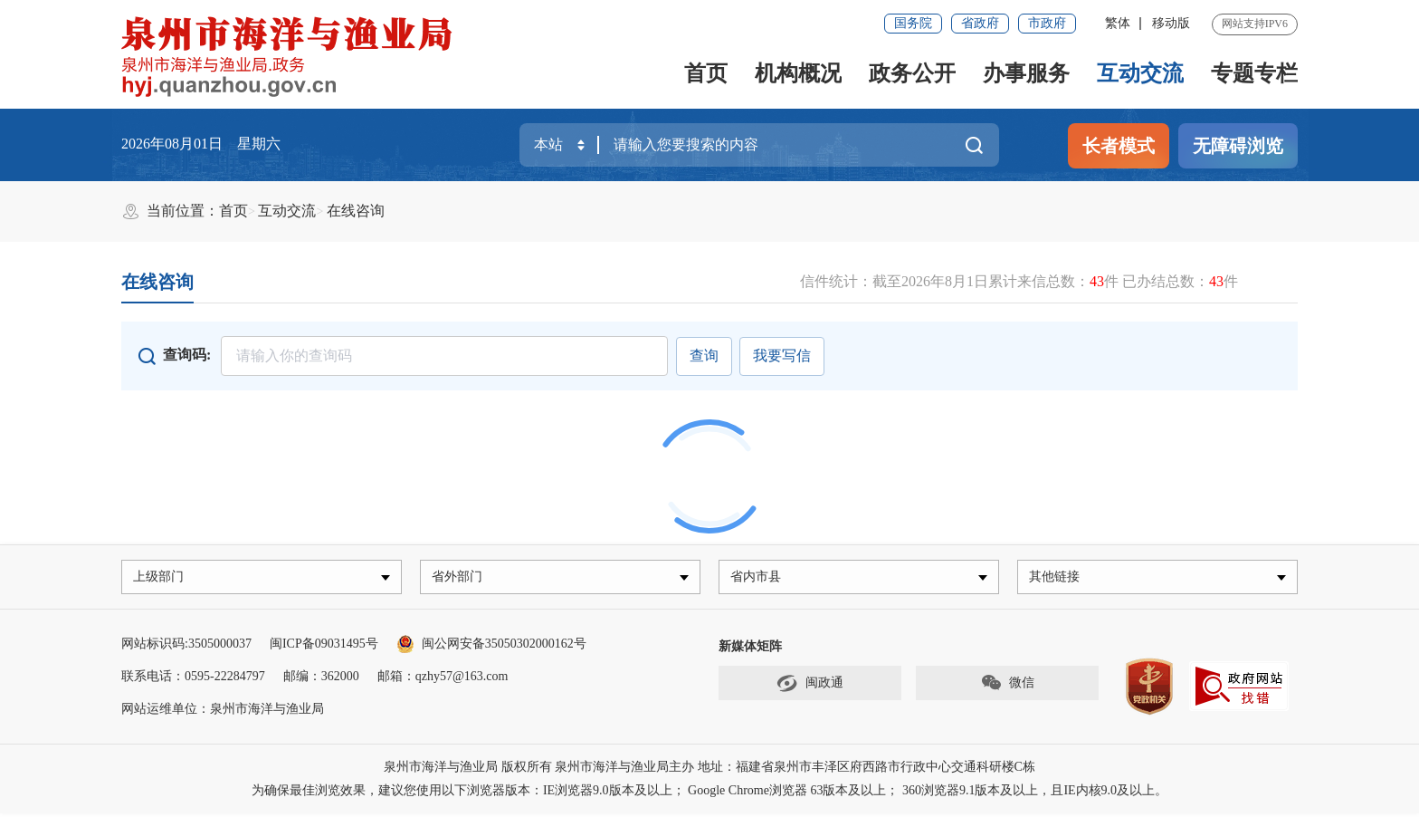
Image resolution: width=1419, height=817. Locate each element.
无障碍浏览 (1238, 146)
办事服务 (1026, 73)
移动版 (1171, 23)
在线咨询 (356, 210)
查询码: (187, 354)
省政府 (980, 23)
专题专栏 (1254, 73)
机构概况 (798, 73)
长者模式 (1118, 146)
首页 (706, 73)
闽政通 (809, 687)
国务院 (913, 23)
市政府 (1047, 23)
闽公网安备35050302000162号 (491, 647)
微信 (1007, 687)
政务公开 (912, 73)
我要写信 (782, 355)
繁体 (1117, 23)
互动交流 (1140, 73)
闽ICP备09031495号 (324, 647)
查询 (700, 355)
